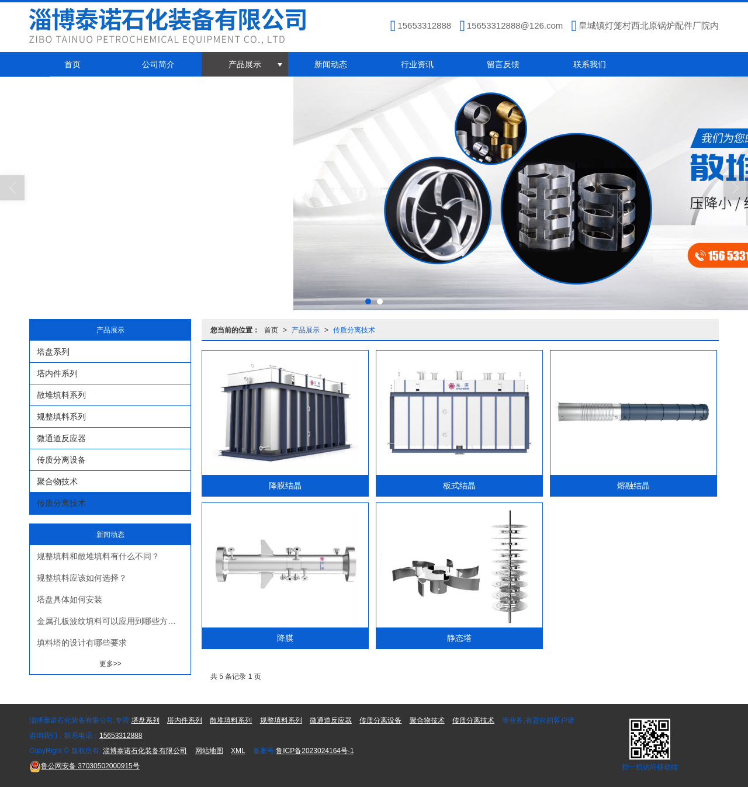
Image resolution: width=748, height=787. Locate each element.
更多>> (110, 664)
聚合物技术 (57, 481)
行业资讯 (417, 64)
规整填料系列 (61, 416)
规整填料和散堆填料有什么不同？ (98, 556)
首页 (72, 64)
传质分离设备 (61, 459)
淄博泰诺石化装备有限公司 (145, 751)
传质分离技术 (354, 330)
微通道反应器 (61, 438)
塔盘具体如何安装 (69, 599)
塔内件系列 (57, 373)
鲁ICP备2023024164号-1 (315, 751)
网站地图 (209, 751)
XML (238, 751)
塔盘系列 (53, 351)
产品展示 (244, 64)
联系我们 (589, 64)
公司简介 (158, 64)
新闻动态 (330, 64)
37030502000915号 (84, 766)
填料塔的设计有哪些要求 (82, 642)
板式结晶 (459, 485)
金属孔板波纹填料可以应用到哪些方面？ (110, 621)
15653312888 (120, 735)
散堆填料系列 (61, 395)
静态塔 (459, 638)
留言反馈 (503, 64)
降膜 (285, 638)
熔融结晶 (633, 485)
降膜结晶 (285, 485)
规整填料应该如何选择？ (82, 578)
